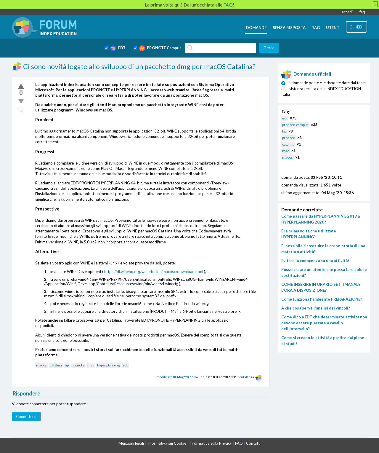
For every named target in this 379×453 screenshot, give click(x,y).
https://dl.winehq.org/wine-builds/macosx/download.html (153, 271)
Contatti (253, 443)
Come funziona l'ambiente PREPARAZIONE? (321, 299)
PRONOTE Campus (160, 48)
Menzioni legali (131, 443)
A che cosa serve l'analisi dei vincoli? (315, 308)
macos (41, 365)
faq (362, 11)
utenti (333, 27)
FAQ (239, 443)
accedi (347, 11)
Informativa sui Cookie (166, 443)
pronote (78, 365)
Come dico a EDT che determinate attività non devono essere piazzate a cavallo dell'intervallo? (324, 323)
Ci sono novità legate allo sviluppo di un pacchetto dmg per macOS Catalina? (139, 66)
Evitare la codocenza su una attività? (315, 260)
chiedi (356, 26)
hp (67, 365)
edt (125, 365)
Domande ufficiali (306, 73)
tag (316, 27)
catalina (56, 365)
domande (256, 27)
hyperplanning (108, 365)
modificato (177, 377)
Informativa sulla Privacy (211, 443)
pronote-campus (295, 124)
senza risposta (289, 27)
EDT (118, 48)
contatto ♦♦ (245, 377)
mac (90, 365)
